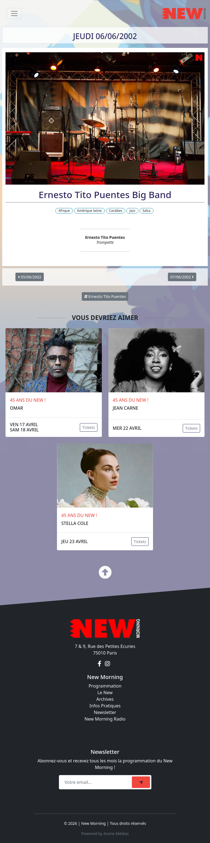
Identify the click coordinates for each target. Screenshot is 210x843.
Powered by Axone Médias (105, 833)
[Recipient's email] (96, 782)
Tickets (88, 427)
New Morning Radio (105, 719)
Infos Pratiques (105, 706)
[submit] (141, 782)
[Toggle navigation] (14, 13)
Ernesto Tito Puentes (105, 296)
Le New (105, 692)
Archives (105, 699)
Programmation (105, 686)
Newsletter (105, 712)
